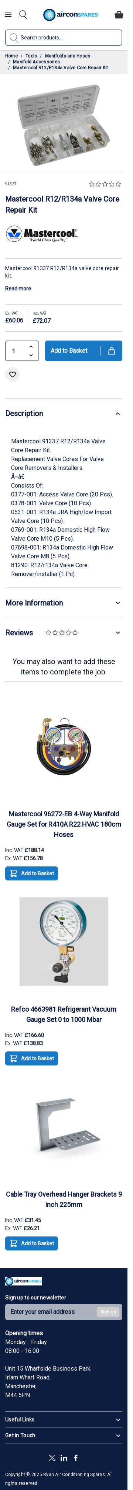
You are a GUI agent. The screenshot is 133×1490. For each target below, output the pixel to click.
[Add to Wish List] (12, 374)
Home (11, 56)
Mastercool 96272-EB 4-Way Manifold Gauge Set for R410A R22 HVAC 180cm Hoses (64, 824)
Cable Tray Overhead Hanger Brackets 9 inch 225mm (64, 1199)
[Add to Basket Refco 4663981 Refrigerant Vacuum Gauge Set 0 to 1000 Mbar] (31, 1058)
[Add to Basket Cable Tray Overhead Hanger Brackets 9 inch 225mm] (31, 1243)
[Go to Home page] (71, 15)
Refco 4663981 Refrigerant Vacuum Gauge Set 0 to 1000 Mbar (63, 1014)
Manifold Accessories (36, 61)
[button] (105, 184)
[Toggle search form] (23, 15)
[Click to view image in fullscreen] (63, 126)
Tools (31, 56)
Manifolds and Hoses (68, 56)
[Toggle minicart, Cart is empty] (119, 15)
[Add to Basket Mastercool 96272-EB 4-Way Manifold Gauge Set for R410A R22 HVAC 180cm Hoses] (31, 873)
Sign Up (108, 1312)
